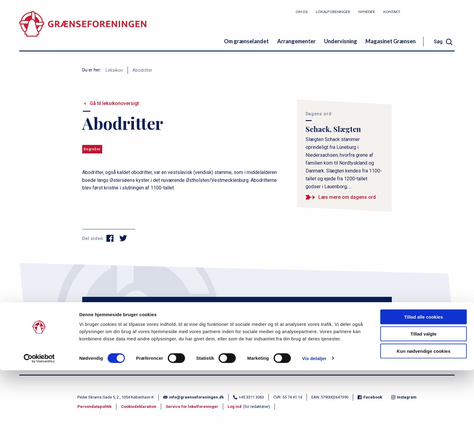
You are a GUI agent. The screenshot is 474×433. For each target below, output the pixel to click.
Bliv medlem (432, 11)
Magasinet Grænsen (390, 41)
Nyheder (367, 11)
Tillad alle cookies (423, 379)
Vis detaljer (314, 421)
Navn (111, 305)
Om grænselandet (246, 41)
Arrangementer (296, 41)
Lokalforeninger (333, 11)
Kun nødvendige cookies (423, 413)
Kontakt (391, 11)
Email (210, 305)
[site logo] (82, 28)
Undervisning (340, 41)
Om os (301, 11)
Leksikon (114, 70)
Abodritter (142, 70)
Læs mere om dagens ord (347, 197)
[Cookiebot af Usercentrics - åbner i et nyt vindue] (39, 421)
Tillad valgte (424, 396)
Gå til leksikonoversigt (114, 103)
